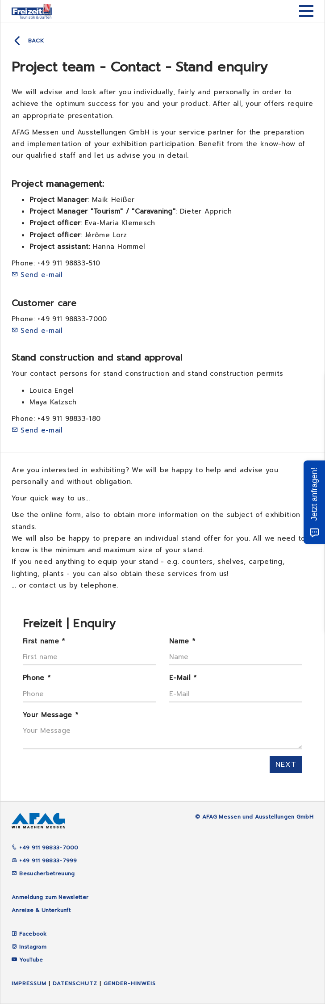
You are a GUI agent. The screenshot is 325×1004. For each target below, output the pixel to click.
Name (182, 641)
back (36, 41)
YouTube (31, 960)
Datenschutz (75, 983)
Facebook (32, 934)
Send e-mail (41, 275)
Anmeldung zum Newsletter (50, 897)
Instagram (32, 947)
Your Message (50, 715)
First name (44, 641)
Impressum (29, 983)
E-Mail (182, 678)
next (285, 764)
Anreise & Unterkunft (41, 910)
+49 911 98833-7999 (44, 861)
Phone (36, 678)
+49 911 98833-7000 (45, 848)
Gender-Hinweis (130, 983)
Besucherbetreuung (43, 874)
